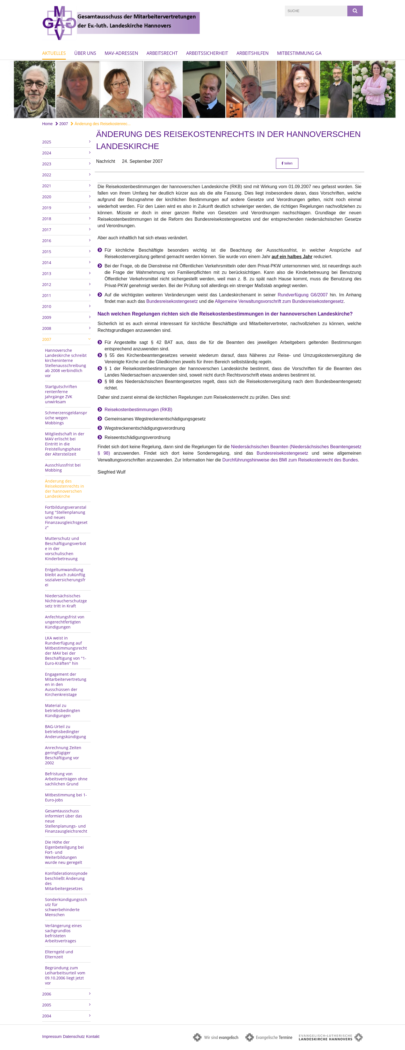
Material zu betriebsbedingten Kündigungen (62, 710)
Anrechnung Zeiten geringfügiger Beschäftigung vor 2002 (63, 755)
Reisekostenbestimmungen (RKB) (138, 409)
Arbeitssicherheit (207, 53)
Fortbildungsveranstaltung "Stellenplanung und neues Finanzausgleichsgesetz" (66, 517)
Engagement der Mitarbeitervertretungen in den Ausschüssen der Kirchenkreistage (65, 684)
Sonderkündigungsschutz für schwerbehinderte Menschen (66, 907)
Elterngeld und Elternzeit (59, 954)
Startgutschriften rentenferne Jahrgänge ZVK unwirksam (61, 394)
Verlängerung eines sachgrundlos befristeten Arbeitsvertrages (63, 933)
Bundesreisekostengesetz (172, 301)
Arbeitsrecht (162, 53)
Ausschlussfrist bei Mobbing (63, 467)
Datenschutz (74, 1036)
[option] (202, 89)
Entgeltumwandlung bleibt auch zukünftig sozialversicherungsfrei (65, 577)
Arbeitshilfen (253, 53)
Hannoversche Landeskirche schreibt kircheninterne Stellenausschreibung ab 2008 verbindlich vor (66, 363)
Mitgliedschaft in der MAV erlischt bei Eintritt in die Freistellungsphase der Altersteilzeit (64, 444)
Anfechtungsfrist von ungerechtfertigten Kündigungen (64, 622)
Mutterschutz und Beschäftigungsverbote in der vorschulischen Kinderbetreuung (65, 548)
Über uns (85, 53)
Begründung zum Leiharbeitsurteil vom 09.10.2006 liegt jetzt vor (65, 975)
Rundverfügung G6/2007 (303, 294)
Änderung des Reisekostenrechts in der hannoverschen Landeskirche (64, 488)
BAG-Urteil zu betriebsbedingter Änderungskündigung (65, 731)
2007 (61, 123)
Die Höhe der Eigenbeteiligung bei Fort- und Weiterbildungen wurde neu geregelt (64, 852)
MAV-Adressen (121, 53)
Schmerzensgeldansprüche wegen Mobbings (66, 417)
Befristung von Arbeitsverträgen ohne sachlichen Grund (66, 779)
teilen (287, 163)
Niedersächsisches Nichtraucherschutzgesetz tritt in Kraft (66, 601)
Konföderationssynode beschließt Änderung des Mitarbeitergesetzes (66, 881)
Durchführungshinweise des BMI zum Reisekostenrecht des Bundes (290, 460)
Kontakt (92, 1036)
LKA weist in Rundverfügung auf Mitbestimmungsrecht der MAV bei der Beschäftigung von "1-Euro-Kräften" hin (66, 650)
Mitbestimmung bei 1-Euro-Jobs (66, 797)
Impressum (52, 1036)
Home (47, 123)
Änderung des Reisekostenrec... (100, 123)
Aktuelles (54, 53)
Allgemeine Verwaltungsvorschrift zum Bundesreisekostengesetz (279, 301)
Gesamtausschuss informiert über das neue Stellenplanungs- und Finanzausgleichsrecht (66, 821)
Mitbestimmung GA (299, 53)
